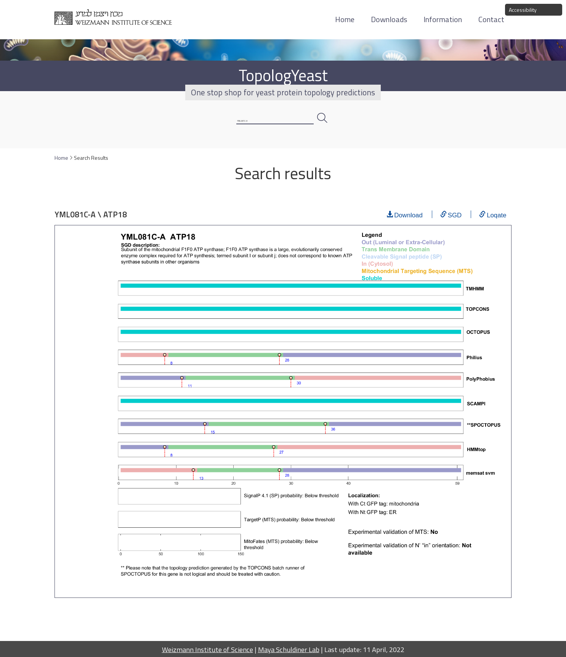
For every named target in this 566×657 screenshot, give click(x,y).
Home (344, 19)
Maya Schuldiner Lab (288, 649)
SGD (455, 222)
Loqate (496, 222)
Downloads (389, 19)
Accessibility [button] (523, 10)
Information (442, 19)
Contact (491, 19)
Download (408, 222)
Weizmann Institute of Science (207, 649)
